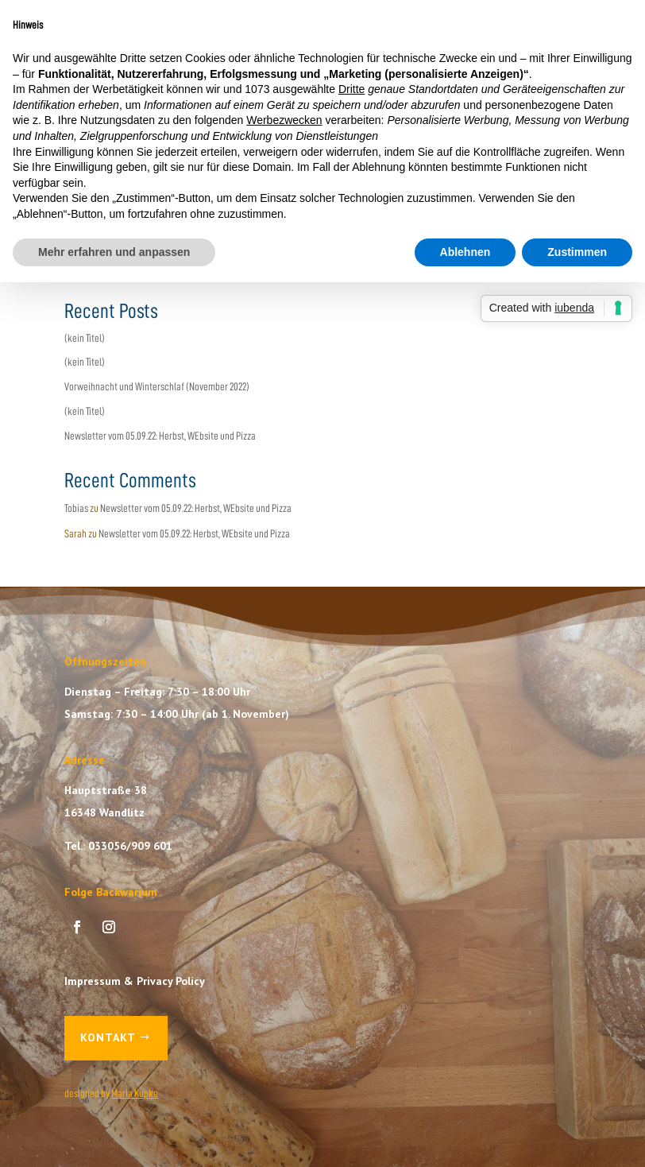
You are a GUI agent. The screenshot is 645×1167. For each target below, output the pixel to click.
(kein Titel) (84, 337)
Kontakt (108, 1037)
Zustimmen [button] (577, 252)
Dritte (351, 89)
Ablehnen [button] (465, 252)
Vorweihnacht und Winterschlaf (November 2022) (156, 386)
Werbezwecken (284, 120)
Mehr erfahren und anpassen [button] (114, 252)
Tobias (76, 508)
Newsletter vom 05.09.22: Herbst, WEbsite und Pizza (160, 435)
